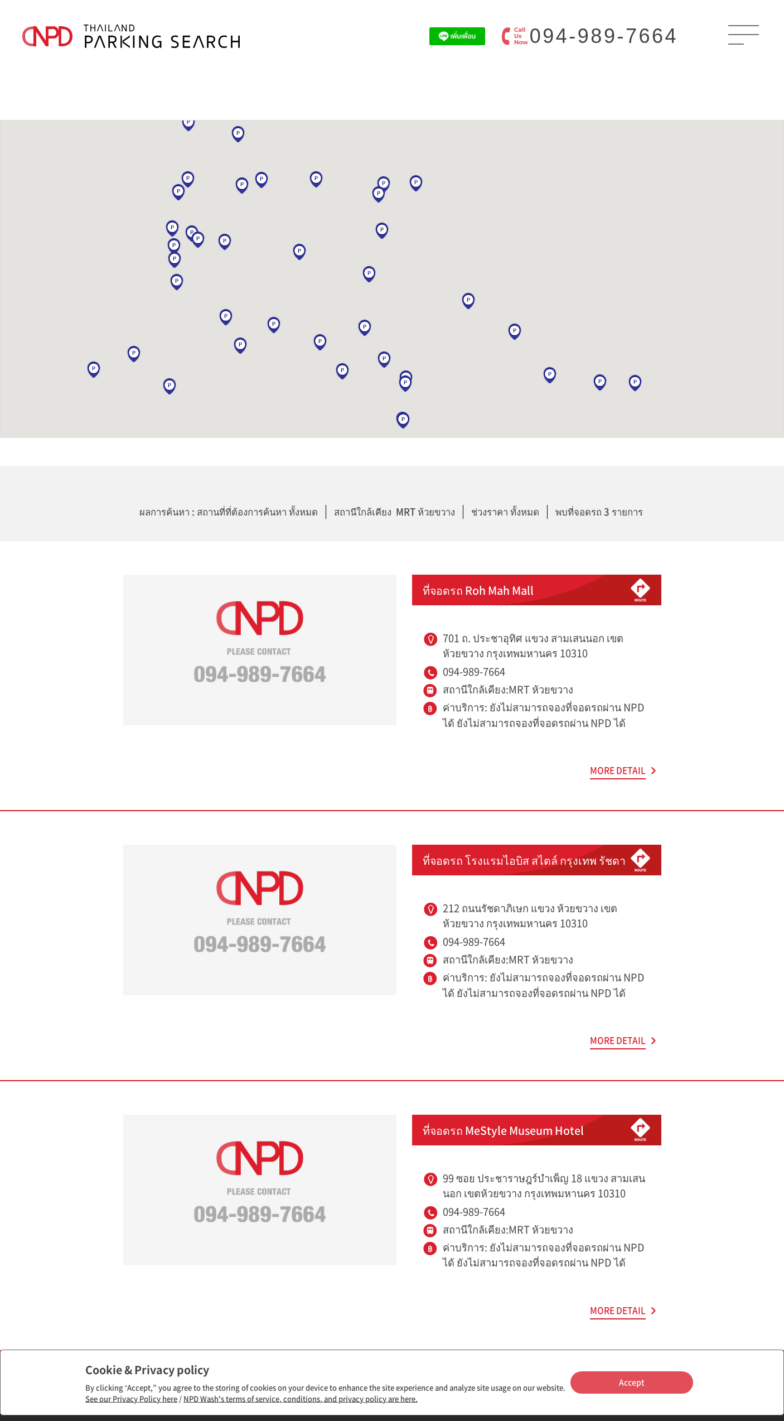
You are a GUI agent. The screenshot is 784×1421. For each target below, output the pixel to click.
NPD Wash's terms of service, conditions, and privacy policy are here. (300, 1398)
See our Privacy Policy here (131, 1398)
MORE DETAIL (618, 770)
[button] (169, 387)
